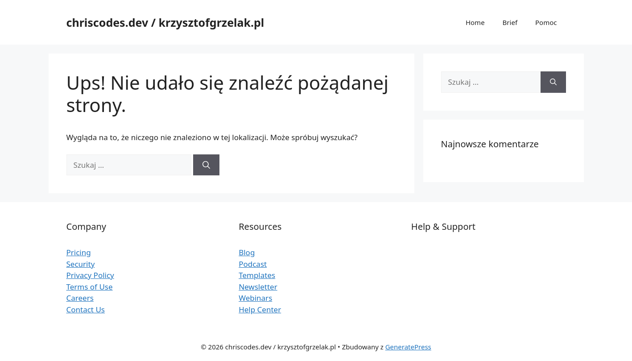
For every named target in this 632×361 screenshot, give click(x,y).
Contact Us (85, 309)
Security (80, 264)
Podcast (253, 264)
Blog (247, 252)
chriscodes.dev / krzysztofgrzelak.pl (165, 22)
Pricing (78, 252)
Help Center (260, 309)
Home (475, 22)
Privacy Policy (90, 275)
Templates (257, 275)
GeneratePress (408, 346)
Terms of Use (89, 287)
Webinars (255, 298)
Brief (510, 22)
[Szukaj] (206, 165)
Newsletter (258, 287)
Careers (80, 298)
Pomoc (546, 22)
